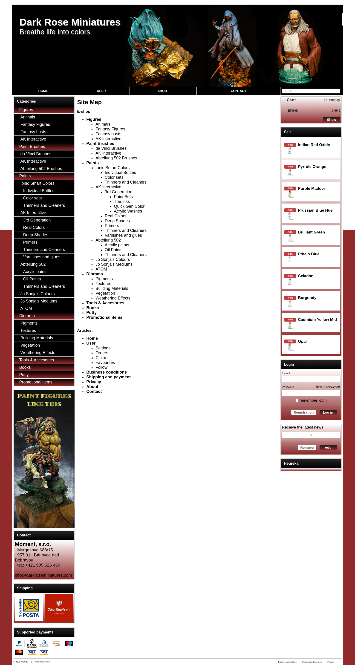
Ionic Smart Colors (112, 167)
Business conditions (106, 372)
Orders (101, 353)
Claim (100, 357)
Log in (328, 412)
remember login (311, 400)
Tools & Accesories (105, 303)
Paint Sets (123, 196)
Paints (92, 163)
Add (328, 447)
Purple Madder (311, 188)
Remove (307, 447)
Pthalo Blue (309, 254)
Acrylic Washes (128, 211)
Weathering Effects (112, 298)
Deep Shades (117, 221)
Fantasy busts (108, 134)
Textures (103, 283)
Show (331, 119)
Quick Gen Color (129, 206)
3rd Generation (118, 192)
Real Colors (115, 216)
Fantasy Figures (110, 129)
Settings (102, 348)
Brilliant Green (311, 232)
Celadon (305, 276)
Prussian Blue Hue (315, 210)
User (90, 343)
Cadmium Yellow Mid (317, 319)
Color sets (114, 177)
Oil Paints (113, 250)
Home (92, 338)
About (92, 386)
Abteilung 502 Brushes (116, 158)
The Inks (122, 201)
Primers (112, 225)
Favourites (105, 362)
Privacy (93, 382)
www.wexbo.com (42, 662)
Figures (93, 119)
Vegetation (105, 293)
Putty (91, 312)
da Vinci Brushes (111, 148)
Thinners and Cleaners (126, 182)
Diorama (94, 274)
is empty (332, 100)
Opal (302, 341)
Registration (304, 412)
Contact (94, 391)
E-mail (286, 373)
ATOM (101, 269)
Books (92, 307)
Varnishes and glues (123, 235)
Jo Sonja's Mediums (114, 264)
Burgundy (307, 298)
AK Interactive (108, 138)
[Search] (337, 91)
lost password (328, 387)
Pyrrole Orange (312, 166)
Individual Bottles (120, 172)
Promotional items (104, 317)
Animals (102, 124)
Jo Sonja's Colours (112, 259)
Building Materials (111, 288)
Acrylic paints (117, 245)
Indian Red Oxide (314, 145)
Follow (101, 367)
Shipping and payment (108, 377)
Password (288, 387)
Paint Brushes (100, 143)
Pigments (104, 278)
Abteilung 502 (108, 240)
